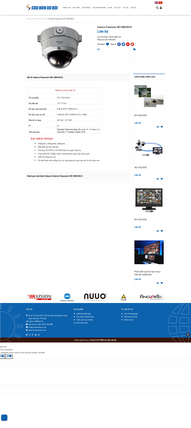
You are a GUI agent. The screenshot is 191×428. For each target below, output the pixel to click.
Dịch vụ (117, 8)
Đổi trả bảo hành (81, 323)
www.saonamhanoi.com (37, 330)
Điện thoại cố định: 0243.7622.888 (40, 324)
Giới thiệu (76, 8)
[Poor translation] (9, 356)
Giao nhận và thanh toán (84, 317)
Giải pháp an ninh (99, 8)
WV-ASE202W (140, 219)
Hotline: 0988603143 (35, 321)
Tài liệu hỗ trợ (127, 320)
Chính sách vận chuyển (83, 320)
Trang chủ (67, 8)
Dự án (110, 8)
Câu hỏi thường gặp (129, 314)
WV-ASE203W (140, 167)
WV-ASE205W (140, 115)
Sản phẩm (86, 8)
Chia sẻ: (114, 44)
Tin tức (126, 8)
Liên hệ (133, 8)
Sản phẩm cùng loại (144, 77)
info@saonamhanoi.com (37, 327)
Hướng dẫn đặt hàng (82, 314)
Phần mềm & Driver (129, 317)
